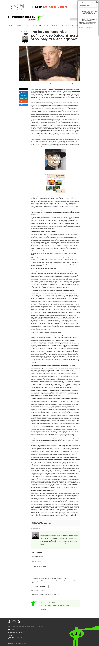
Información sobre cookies (15, 633)
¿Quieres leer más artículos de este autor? (51, 547)
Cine (62, 25)
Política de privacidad (14, 631)
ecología (34, 523)
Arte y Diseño (54, 25)
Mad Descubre (80, 25)
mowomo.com (22, 643)
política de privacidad (49, 578)
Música (46, 25)
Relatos (89, 25)
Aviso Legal (11, 629)
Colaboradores (12, 639)
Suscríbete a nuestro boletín (87, 612)
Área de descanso (25, 33)
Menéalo (23, 101)
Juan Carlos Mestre (42, 523)
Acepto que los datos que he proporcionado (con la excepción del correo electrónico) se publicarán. (55, 581)
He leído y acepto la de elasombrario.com (48, 578)
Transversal (69, 25)
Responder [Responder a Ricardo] (43, 609)
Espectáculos (36, 25)
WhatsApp (24, 98)
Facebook (24, 92)
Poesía (49, 523)
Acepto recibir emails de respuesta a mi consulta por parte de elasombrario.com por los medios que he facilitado (89, 622)
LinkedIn (24, 95)
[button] (26, 17)
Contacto (10, 635)
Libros (27, 25)
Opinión (19, 25)
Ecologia (10, 25)
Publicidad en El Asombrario (15, 637)
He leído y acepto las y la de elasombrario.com (89, 629)
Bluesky (23, 105)
